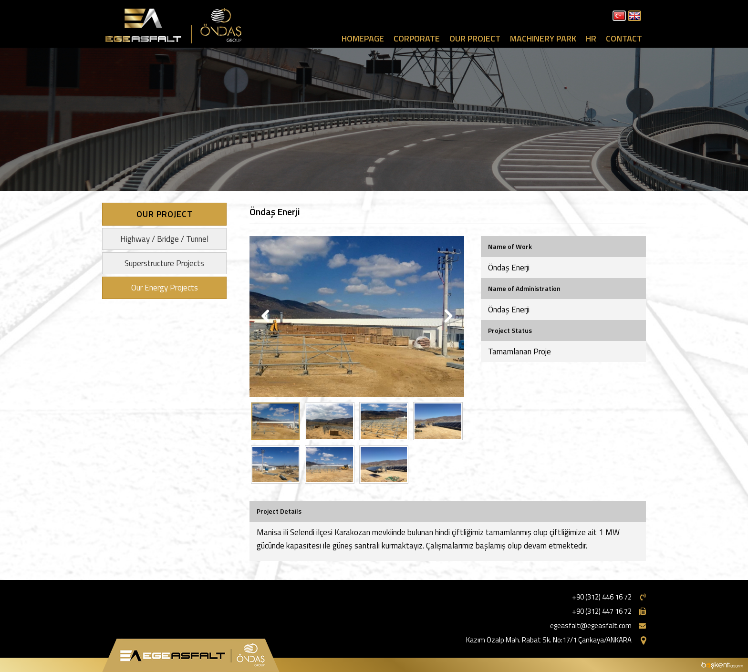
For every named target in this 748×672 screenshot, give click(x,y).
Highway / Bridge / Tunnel (164, 239)
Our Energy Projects (164, 287)
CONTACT (624, 38)
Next (447, 316)
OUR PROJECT (474, 38)
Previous (266, 316)
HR (591, 38)
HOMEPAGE (363, 38)
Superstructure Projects (164, 263)
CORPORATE (417, 38)
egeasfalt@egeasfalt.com (591, 625)
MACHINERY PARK (543, 38)
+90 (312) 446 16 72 (602, 596)
